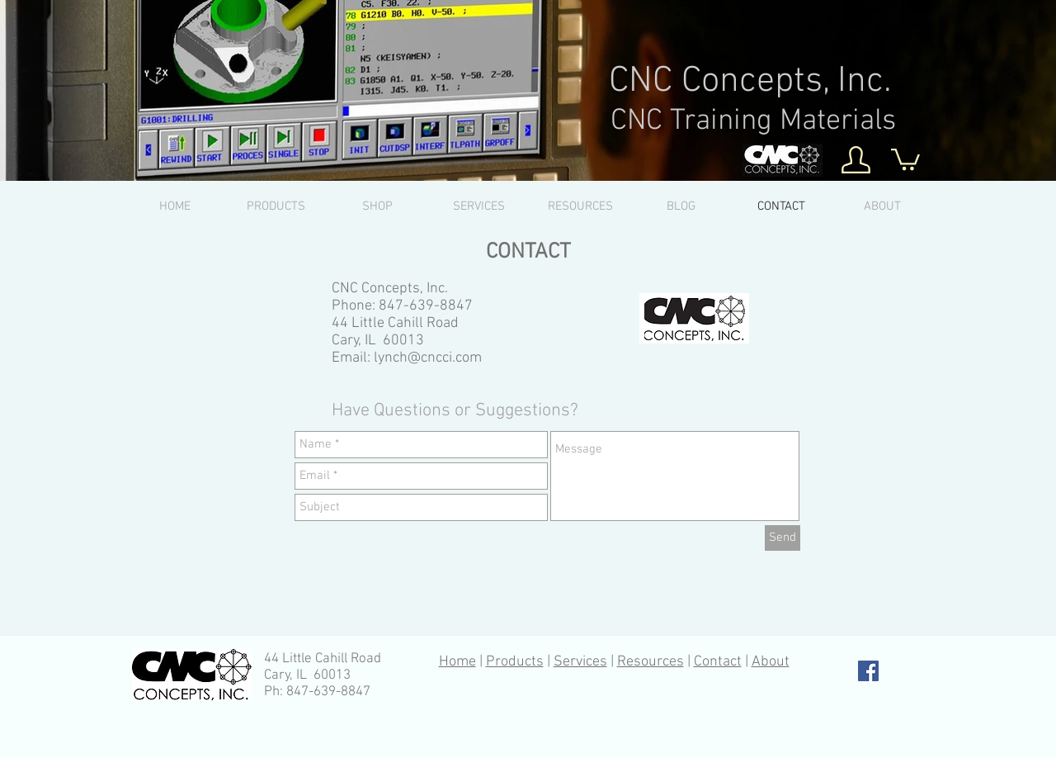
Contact (718, 661)
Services (580, 661)
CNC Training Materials (753, 121)
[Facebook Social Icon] (868, 671)
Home (457, 661)
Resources (650, 661)
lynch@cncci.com (428, 358)
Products (515, 661)
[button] (905, 158)
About (771, 661)
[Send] (782, 538)
